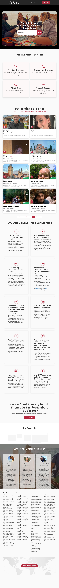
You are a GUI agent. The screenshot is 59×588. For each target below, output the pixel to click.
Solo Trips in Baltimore (22, 514)
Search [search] (40, 32)
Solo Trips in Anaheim (22, 539)
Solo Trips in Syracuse (49, 524)
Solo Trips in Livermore (22, 508)
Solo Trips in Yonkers (8, 545)
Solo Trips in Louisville (49, 511)
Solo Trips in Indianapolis (8, 543)
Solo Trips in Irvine (21, 524)
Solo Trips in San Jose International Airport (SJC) (35, 541)
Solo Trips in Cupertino (22, 511)
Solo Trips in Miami (35, 522)
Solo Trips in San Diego (8, 534)
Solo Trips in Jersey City (8, 511)
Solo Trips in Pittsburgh (22, 517)
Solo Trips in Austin (7, 525)
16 (30, 216)
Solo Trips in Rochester (49, 502)
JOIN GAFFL (46, 2)
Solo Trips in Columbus (22, 495)
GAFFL (14, 111)
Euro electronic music (37, 181)
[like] (27, 117)
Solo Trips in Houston (8, 533)
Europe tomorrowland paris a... (12, 206)
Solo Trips (20, 111)
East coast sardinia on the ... (39, 206)
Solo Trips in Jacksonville (22, 513)
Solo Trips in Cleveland (49, 496)
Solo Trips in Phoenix (8, 528)
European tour (7, 181)
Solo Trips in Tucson (48, 498)
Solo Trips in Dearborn (49, 499)
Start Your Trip (29, 417)
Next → (39, 216)
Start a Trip (33, 2)
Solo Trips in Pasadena (49, 508)
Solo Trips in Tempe (48, 510)
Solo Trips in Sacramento (22, 507)
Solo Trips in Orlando (21, 496)
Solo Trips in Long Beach (49, 507)
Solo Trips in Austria (29, 111)
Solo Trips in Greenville (36, 536)
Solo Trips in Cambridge (36, 516)
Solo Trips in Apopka (35, 546)
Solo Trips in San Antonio (22, 501)
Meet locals (37, 288)
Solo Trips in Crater (48, 517)
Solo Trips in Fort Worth (49, 516)
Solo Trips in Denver (7, 510)
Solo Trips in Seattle (7, 504)
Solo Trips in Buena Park (36, 501)
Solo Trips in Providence (22, 519)
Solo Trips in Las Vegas (36, 502)
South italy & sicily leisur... (38, 156)
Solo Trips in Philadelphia (22, 502)
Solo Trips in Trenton (8, 516)
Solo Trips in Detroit (48, 501)
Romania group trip (9, 132)
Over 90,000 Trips (35, 35)
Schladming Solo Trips (30, 108)
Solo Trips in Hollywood (22, 537)
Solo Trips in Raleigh (35, 517)
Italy (32, 132)
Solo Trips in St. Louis (22, 516)
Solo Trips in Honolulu (22, 525)
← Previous (20, 216)
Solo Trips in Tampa (7, 542)
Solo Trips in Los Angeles (9, 498)
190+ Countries (25, 35)
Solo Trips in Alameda (35, 495)
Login (39, 2)
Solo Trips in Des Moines (36, 499)
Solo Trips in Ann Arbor (49, 495)
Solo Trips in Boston (7, 527)
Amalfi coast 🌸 (8, 156)
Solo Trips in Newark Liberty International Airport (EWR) (35, 550)
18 (36, 216)
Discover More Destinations (29, 565)
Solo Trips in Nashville (22, 536)
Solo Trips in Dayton (48, 527)
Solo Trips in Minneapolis (36, 498)
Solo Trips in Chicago (8, 499)
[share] (27, 119)
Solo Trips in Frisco (48, 519)
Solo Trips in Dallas (7, 524)
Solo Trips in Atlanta (7, 508)
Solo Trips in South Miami (22, 510)
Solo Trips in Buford (35, 496)
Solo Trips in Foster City (49, 525)
